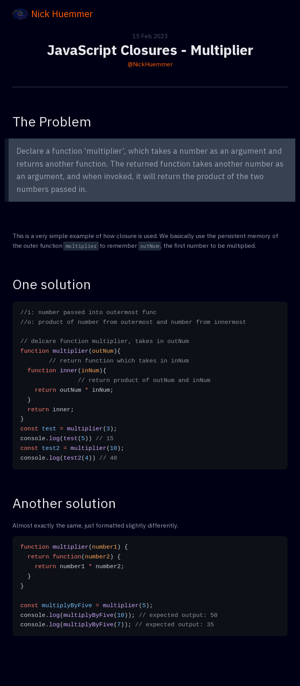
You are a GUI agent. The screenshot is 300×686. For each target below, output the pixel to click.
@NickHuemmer (150, 64)
